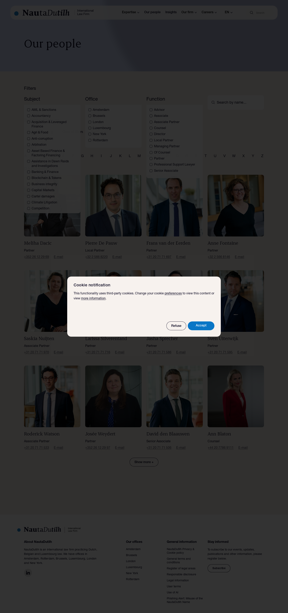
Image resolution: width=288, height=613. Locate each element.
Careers (209, 12)
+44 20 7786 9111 (221, 443)
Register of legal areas (181, 564)
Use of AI (172, 588)
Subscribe (219, 563)
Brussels (131, 550)
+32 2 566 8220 (96, 252)
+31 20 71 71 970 (36, 347)
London (131, 556)
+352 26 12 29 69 (36, 252)
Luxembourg (134, 562)
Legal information (178, 576)
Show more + (144, 457)
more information (93, 298)
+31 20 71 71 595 (220, 347)
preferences (173, 293)
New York (132, 568)
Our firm (189, 12)
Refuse (176, 326)
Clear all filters (72, 127)
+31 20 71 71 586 (158, 347)
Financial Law (41, 127)
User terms (174, 582)
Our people (152, 12)
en (229, 12)
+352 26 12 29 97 (97, 443)
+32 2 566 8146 (219, 252)
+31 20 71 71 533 (36, 443)
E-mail (58, 252)
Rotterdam (132, 574)
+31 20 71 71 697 (158, 252)
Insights (171, 12)
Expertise (130, 12)
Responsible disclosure (181, 570)
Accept (201, 325)
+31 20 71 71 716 (97, 347)
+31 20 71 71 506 (158, 443)
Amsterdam (133, 544)
